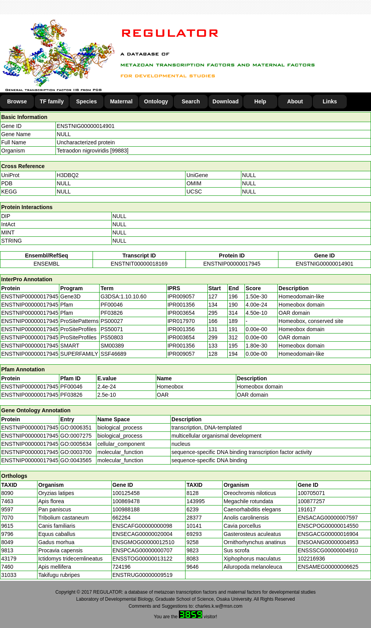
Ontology (156, 101)
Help (260, 101)
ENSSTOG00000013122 (142, 558)
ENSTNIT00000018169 (139, 264)
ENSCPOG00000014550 (328, 526)
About (295, 101)
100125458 (126, 493)
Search (191, 101)
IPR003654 (181, 313)
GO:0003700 (75, 452)
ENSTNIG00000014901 (85, 126)
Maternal (121, 101)
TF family (52, 101)
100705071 (311, 493)
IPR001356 (181, 305)
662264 (121, 517)
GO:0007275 (75, 436)
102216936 (311, 558)
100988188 (126, 509)
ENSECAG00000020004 (142, 534)
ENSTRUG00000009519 (142, 575)
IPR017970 (181, 321)
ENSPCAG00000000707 (142, 550)
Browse (17, 101)
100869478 (126, 501)
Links (330, 101)
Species (86, 101)
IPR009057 (181, 296)
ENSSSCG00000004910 (328, 550)
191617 (307, 509)
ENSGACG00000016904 (328, 534)
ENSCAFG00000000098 (142, 526)
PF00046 (71, 386)
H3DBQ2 (67, 175)
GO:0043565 (75, 460)
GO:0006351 (75, 427)
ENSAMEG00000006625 (328, 567)
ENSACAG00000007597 (328, 517)
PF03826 (71, 395)
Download (225, 101)
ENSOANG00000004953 (328, 542)
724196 (121, 567)
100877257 (311, 501)
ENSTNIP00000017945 (231, 264)
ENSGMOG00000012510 (143, 542)
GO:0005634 (75, 444)
